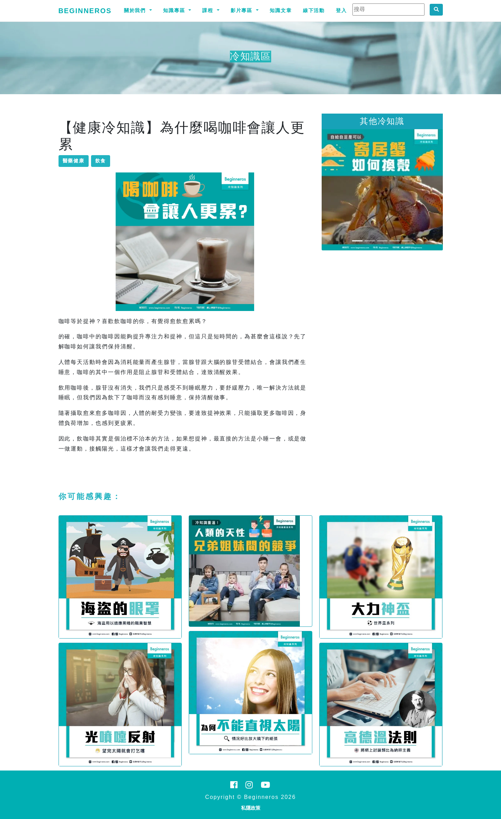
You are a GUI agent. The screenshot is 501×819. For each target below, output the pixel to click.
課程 (208, 10)
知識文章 (281, 10)
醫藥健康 (74, 160)
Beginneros (85, 11)
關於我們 (136, 10)
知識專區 (175, 10)
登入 (341, 10)
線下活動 (314, 10)
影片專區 (243, 10)
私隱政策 (250, 808)
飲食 (100, 160)
